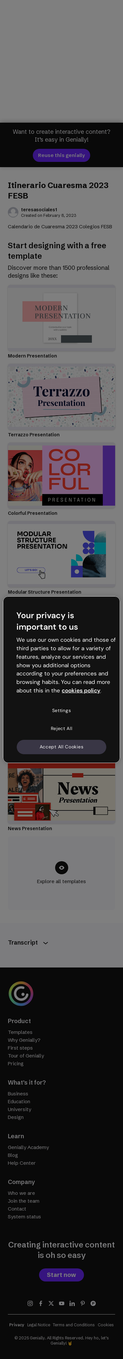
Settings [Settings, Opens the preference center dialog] (61, 710)
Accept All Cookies (62, 747)
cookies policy (81, 690)
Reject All (61, 728)
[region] (61, 679)
